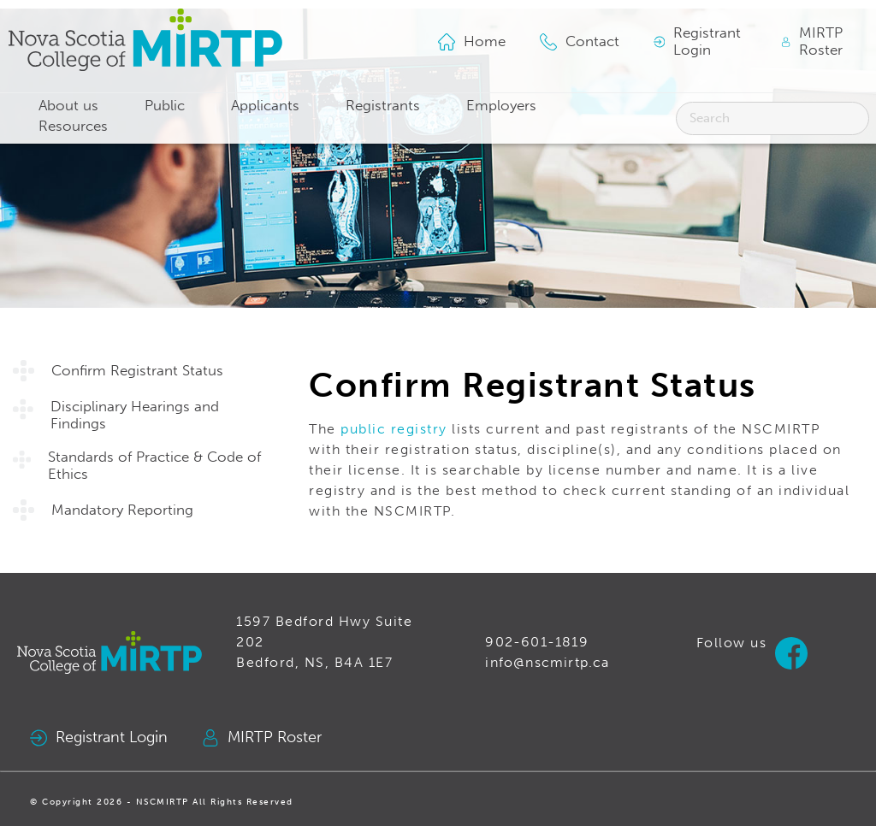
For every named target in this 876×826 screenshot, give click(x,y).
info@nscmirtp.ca (547, 662)
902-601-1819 (536, 642)
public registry (393, 429)
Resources (73, 126)
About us (68, 105)
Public (165, 105)
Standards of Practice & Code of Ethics (154, 465)
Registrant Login (99, 737)
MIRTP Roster (262, 737)
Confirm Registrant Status (137, 371)
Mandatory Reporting (122, 510)
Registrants (383, 105)
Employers (501, 105)
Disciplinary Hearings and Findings (134, 415)
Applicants (265, 105)
